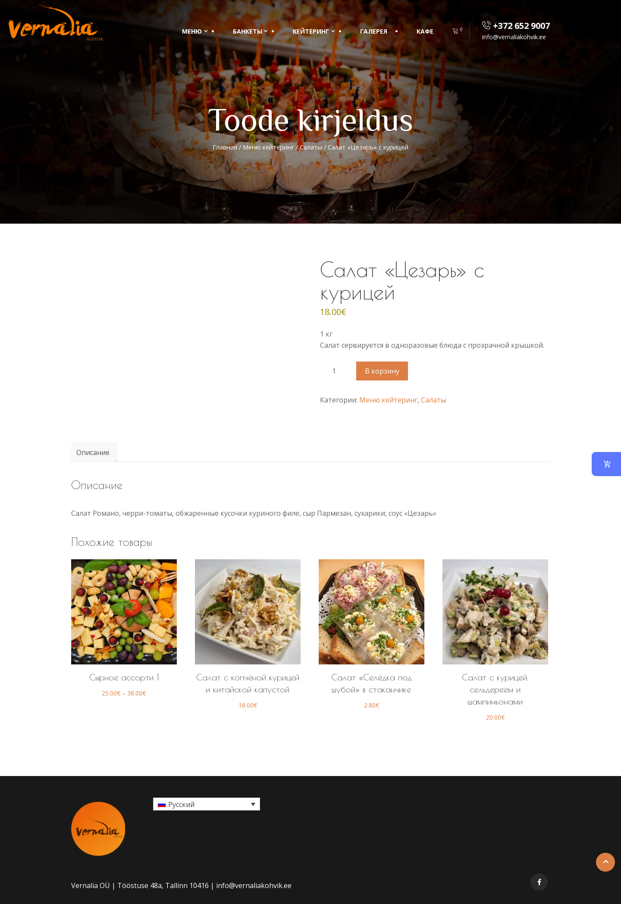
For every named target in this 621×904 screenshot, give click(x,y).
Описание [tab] (93, 452)
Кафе (425, 31)
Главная (225, 147)
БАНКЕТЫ (247, 31)
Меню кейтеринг (268, 147)
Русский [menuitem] (181, 804)
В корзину (382, 371)
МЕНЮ (192, 31)
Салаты (311, 147)
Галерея (373, 31)
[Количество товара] (337, 371)
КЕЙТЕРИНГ (311, 31)
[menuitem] (206, 804)
